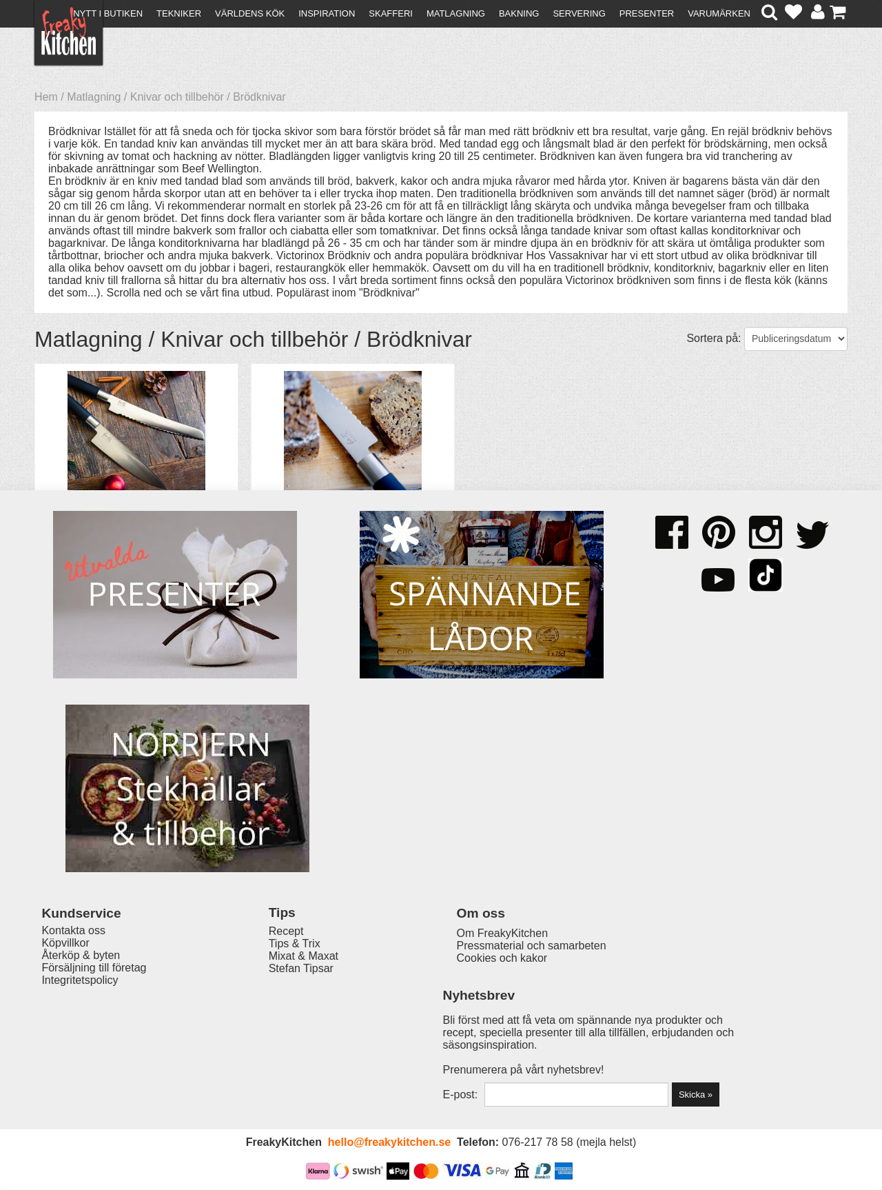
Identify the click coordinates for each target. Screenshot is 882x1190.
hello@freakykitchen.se (389, 1143)
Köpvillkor (65, 1027)
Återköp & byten (80, 1040)
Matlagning (456, 13)
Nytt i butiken (108, 13)
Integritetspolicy (79, 1065)
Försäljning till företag (93, 1052)
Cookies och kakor (436, 1041)
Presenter (646, 13)
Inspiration (326, 13)
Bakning (519, 13)
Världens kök (250, 13)
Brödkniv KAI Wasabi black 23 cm (330, 515)
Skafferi (391, 13)
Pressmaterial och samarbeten (466, 1029)
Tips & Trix (263, 1027)
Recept (255, 1015)
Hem (46, 97)
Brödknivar (259, 97)
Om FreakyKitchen (436, 1016)
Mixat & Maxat (272, 1040)
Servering (579, 13)
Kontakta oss (73, 1015)
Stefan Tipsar (270, 1052)
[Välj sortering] (796, 339)
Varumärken (719, 13)
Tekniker (178, 13)
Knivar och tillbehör (177, 97)
